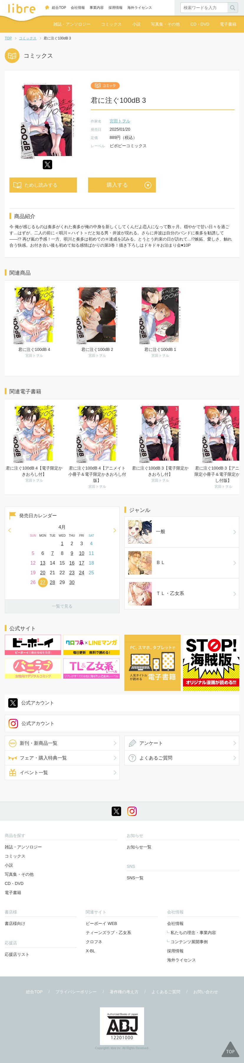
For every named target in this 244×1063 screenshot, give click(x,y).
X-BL (90, 922)
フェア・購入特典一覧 (43, 729)
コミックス (111, 24)
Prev (9, 530)
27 (42, 582)
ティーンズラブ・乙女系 (108, 904)
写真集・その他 (165, 24)
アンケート (151, 714)
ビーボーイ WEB (101, 895)
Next (115, 530)
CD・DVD (199, 24)
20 (42, 572)
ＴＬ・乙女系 (146, 553)
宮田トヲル (120, 121)
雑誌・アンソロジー (71, 24)
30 (72, 582)
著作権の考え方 (124, 963)
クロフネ (94, 913)
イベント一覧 (34, 744)
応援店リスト (17, 925)
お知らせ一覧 (139, 818)
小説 (136, 24)
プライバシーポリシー (76, 963)
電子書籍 (228, 24)
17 (81, 563)
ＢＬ (137, 538)
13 (42, 563)
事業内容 (97, 8)
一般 (137, 523)
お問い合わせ (205, 963)
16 (72, 563)
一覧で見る (62, 606)
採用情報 (115, 8)
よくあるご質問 (155, 729)
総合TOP (59, 8)
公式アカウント (37, 674)
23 (72, 572)
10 (81, 553)
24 (81, 572)
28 (52, 582)
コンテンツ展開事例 (189, 913)
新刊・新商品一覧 (38, 714)
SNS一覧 (135, 849)
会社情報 (78, 8)
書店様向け (15, 895)
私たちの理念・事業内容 (193, 904)
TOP (8, 38)
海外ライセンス (139, 8)
